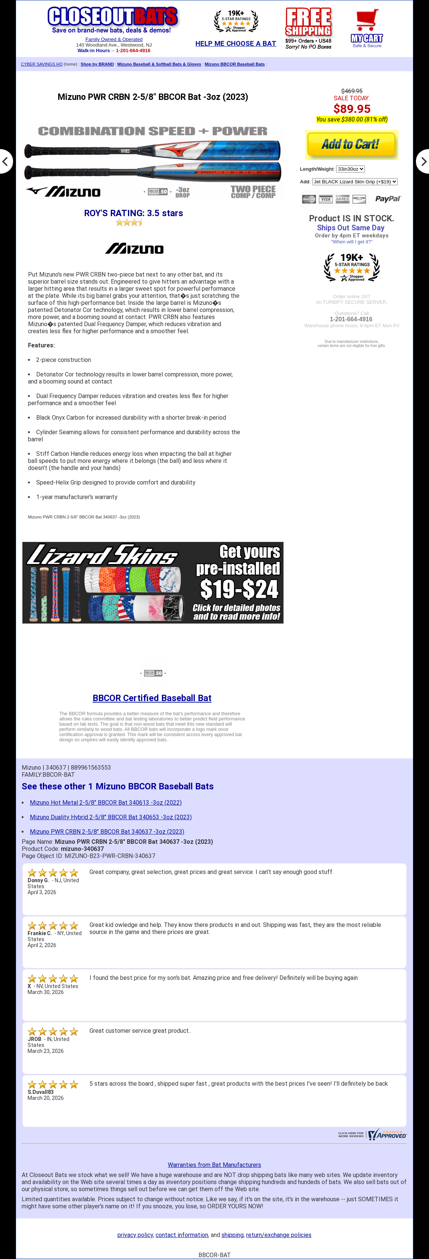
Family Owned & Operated (114, 39)
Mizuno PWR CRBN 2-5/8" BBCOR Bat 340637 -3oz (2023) (107, 831)
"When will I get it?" (351, 241)
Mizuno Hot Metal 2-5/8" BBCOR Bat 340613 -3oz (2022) (106, 802)
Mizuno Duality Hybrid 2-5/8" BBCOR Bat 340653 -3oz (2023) (111, 817)
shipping (233, 1235)
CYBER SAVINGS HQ (42, 64)
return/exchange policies (278, 1235)
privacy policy (135, 1235)
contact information (182, 1235)
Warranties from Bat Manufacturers (214, 1164)
